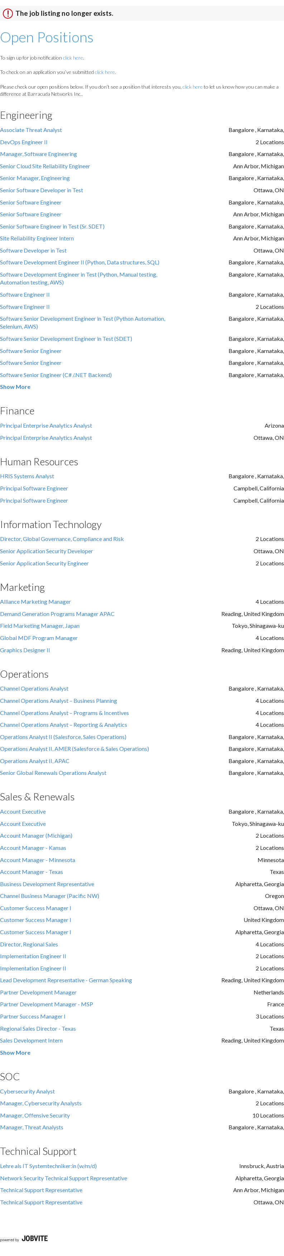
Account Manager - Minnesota (37, 859)
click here (73, 58)
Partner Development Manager (38, 992)
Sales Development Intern (31, 1040)
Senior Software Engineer (31, 202)
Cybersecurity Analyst (27, 1091)
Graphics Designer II (25, 649)
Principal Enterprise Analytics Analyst (46, 425)
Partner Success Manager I (33, 1016)
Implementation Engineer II (33, 955)
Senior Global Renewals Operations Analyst (53, 772)
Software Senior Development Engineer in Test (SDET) (66, 338)
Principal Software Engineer (34, 488)
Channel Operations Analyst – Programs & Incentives (64, 712)
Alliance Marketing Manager (35, 601)
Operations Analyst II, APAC (34, 760)
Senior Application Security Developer (46, 550)
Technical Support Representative (41, 1189)
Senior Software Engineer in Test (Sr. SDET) (52, 226)
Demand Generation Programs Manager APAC (57, 613)
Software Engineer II (25, 294)
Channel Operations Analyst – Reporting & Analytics (63, 724)
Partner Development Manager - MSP (46, 1004)
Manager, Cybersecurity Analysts (41, 1103)
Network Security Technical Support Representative (63, 1178)
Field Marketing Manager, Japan (40, 625)
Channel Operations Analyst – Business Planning (58, 700)
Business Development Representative (47, 883)
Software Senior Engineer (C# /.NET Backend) (56, 374)
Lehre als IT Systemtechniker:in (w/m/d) (48, 1165)
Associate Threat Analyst (31, 129)
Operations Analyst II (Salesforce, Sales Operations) (63, 736)
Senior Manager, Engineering (35, 177)
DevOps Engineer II (24, 141)
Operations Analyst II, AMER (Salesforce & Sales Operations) (74, 748)
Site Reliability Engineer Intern (37, 238)
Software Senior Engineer (31, 350)
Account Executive (23, 811)
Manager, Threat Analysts (31, 1127)
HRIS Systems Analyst (27, 475)
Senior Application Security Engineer (44, 563)
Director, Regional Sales (29, 944)
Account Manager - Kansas (33, 847)
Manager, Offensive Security (35, 1115)
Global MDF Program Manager (39, 637)
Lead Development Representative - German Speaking (66, 980)
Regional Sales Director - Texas (38, 1028)
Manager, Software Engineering (38, 153)
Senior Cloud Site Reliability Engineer (45, 166)
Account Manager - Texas (31, 871)
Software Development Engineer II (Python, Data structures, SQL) (79, 262)
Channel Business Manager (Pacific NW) (49, 895)
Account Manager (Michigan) (36, 835)
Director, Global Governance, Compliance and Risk (62, 538)
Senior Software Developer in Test (41, 190)
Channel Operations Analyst (34, 688)
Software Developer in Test (33, 250)
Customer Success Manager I (35, 907)
